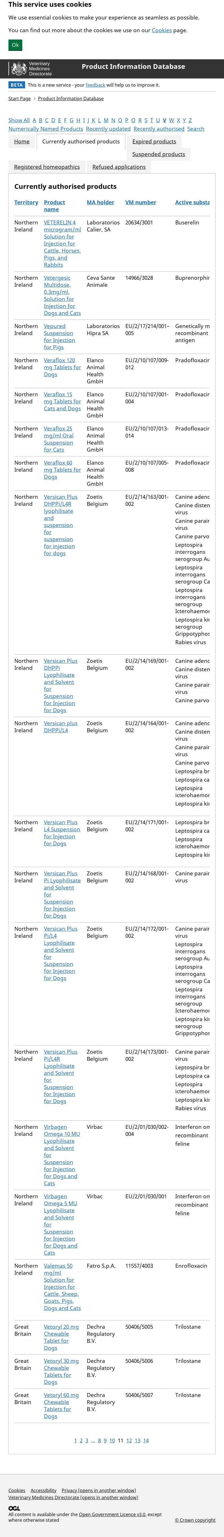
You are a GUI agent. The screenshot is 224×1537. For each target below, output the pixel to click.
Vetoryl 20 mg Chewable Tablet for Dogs (61, 1337)
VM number (140, 202)
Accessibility (43, 1490)
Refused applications (119, 166)
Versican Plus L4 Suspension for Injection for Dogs (62, 833)
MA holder (100, 202)
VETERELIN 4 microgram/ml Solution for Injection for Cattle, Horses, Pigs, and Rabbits (62, 243)
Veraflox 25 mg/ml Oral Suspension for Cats (59, 439)
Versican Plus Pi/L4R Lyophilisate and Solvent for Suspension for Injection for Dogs (60, 1076)
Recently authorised (159, 128)
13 (137, 1440)
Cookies (162, 30)
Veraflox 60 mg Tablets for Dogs (62, 469)
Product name (54, 206)
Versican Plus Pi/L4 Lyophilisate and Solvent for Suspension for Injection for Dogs (60, 953)
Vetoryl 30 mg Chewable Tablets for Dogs (61, 1371)
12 (129, 1440)
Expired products (154, 141)
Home (22, 141)
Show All (19, 120)
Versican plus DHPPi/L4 (60, 727)
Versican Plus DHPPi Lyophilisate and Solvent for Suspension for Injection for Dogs (60, 685)
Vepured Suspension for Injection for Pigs (59, 336)
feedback (95, 85)
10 (112, 1440)
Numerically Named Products (45, 128)
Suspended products (158, 154)
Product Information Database (133, 66)
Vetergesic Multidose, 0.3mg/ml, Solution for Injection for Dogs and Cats (62, 295)
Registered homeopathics (47, 166)
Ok (15, 45)
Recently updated (108, 128)
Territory (26, 202)
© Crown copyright (195, 1520)
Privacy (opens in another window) (99, 1490)
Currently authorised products (81, 141)
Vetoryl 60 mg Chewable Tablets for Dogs (61, 1405)
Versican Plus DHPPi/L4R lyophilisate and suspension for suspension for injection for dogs (60, 525)
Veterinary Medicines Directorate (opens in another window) (73, 1497)
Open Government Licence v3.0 (112, 1514)
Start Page (19, 98)
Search (196, 128)
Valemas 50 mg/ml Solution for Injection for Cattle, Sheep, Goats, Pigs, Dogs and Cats (62, 1287)
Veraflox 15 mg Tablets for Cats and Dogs (62, 401)
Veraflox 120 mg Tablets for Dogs (62, 367)
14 (146, 1440)
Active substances (198, 202)
